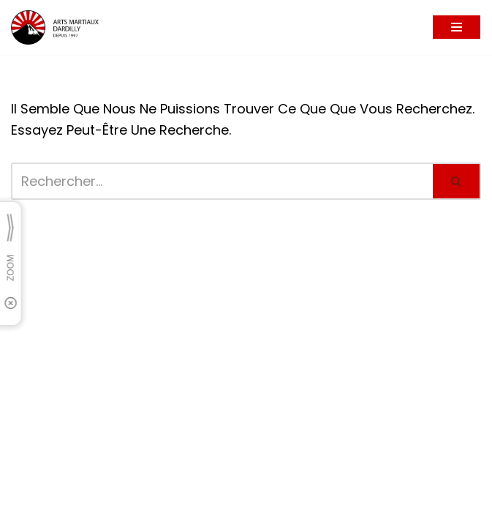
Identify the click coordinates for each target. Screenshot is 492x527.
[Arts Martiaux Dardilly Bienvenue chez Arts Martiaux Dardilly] (55, 27)
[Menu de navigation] (456, 27)
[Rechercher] (222, 181)
